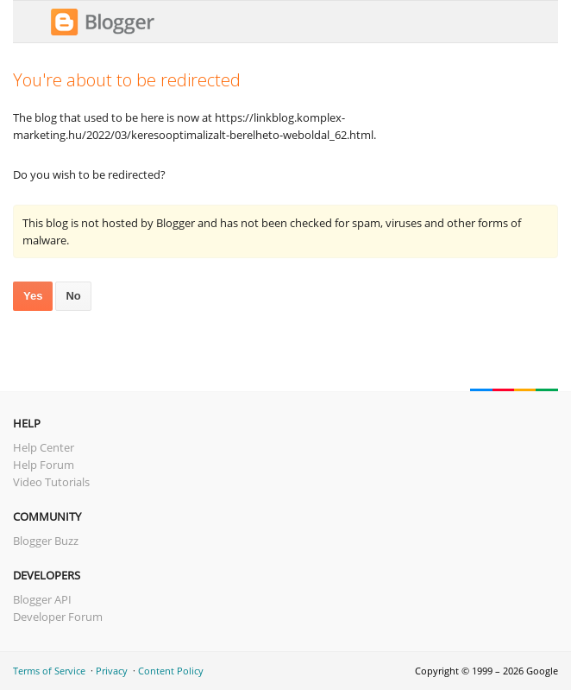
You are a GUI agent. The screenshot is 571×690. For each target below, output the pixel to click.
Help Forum (43, 464)
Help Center (43, 447)
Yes (32, 295)
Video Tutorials (51, 482)
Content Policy (171, 670)
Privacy (112, 670)
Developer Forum (58, 616)
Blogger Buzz (45, 540)
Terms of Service (49, 670)
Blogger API (42, 599)
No (73, 295)
